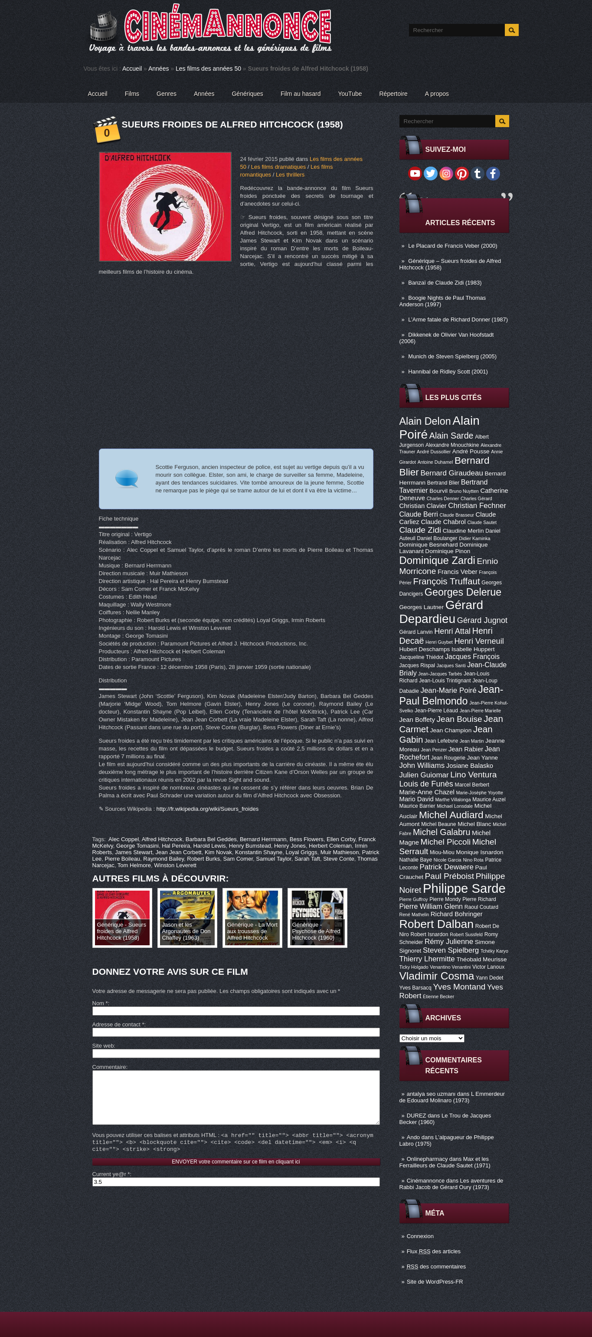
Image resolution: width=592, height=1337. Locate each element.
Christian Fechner (477, 505)
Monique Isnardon (479, 852)
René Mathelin (414, 914)
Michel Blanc (474, 824)
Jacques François (472, 656)
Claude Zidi (420, 529)
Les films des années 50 (208, 68)
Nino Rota (473, 859)
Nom (100, 1003)
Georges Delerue (463, 592)
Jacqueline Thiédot (421, 657)
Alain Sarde (451, 435)
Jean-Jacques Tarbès (440, 673)
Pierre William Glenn (431, 906)
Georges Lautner (421, 607)
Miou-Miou (442, 852)
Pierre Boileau (122, 858)
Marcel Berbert (472, 785)
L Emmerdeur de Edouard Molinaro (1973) (452, 1097)
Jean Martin (472, 741)
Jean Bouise (459, 719)
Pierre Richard (479, 899)
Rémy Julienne (449, 941)
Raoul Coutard (481, 907)
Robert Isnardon (429, 934)
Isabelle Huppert (472, 649)
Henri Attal (452, 631)
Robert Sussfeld (466, 934)
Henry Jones (290, 845)
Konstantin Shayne (258, 852)
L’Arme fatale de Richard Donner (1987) (458, 319)
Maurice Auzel (488, 799)
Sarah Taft (307, 858)
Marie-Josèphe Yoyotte (479, 792)
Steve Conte (338, 858)
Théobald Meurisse (481, 959)
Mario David (416, 799)
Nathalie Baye (415, 860)
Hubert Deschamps (424, 649)
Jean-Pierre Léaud (436, 711)
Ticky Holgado (413, 967)
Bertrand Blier (443, 483)
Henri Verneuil (479, 641)
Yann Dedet (489, 978)
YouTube (350, 93)
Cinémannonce (426, 1180)
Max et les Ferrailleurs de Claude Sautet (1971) (445, 1162)
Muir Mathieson (340, 852)
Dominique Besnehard (428, 544)
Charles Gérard (476, 498)
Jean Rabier (465, 749)
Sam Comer (238, 858)
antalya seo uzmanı (431, 1094)
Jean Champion (451, 730)
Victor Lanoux (488, 967)
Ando (413, 1137)
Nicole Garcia (447, 859)
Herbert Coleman (330, 845)
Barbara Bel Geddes (211, 839)
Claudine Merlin (463, 531)
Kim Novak (218, 852)
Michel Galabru (441, 832)
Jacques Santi (451, 665)
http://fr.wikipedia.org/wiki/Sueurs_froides (208, 809)
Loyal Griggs (301, 852)
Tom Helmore (134, 865)
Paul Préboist (449, 876)
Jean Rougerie (448, 758)
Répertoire (393, 93)
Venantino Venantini (450, 967)
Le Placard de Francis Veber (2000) (452, 245)
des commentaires (436, 1266)
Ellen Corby (341, 839)
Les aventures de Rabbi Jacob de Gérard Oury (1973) (451, 1183)
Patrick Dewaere (446, 867)
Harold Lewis (209, 845)
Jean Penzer (434, 749)
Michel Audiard (451, 814)
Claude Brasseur (457, 515)
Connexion (420, 1236)
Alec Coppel (123, 839)
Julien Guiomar (424, 775)
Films (132, 93)
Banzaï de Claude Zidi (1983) (444, 282)
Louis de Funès (426, 784)
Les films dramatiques (278, 167)
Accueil (132, 68)
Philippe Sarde (464, 888)
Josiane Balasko (469, 765)
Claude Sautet (482, 522)
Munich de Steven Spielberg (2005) (452, 356)
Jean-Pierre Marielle (480, 710)
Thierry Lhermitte (427, 959)
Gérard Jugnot (482, 620)
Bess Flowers (307, 839)
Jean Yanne (482, 757)
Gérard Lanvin (416, 632)
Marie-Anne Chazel (427, 792)
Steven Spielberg (451, 950)
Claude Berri (418, 514)
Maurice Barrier (417, 806)
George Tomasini (137, 845)
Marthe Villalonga (453, 799)
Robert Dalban (436, 924)
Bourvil (438, 491)
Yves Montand (459, 986)
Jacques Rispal (417, 665)
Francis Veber (458, 571)
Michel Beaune (438, 824)
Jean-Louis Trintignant (445, 681)
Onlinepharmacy (427, 1159)
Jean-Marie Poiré (448, 690)
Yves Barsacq (415, 988)
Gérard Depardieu (441, 612)
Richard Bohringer (457, 914)
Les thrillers (290, 174)
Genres (167, 93)
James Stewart (133, 852)
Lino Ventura (473, 774)
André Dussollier (434, 451)
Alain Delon (425, 421)
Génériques (247, 93)
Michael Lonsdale (455, 806)
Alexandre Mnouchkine (452, 445)
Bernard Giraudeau (452, 473)
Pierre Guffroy (413, 899)
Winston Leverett (175, 865)
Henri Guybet (439, 642)
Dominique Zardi (437, 560)
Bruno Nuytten (464, 491)
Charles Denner (443, 498)
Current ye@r (111, 1187)
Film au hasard (301, 93)
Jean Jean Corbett (178, 852)
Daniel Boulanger (437, 538)
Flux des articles (434, 1251)
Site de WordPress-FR (435, 1281)
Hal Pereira (176, 845)
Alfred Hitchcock (162, 839)
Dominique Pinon (447, 551)
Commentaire (109, 1067)
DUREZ (416, 1115)
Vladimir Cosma (436, 976)
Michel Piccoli (446, 841)
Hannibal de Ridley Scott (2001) (448, 371)
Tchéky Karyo (494, 951)
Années (158, 68)
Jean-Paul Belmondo (451, 695)
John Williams (422, 765)
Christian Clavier (423, 505)
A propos (437, 93)
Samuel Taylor (273, 858)
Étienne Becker (438, 996)
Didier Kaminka (474, 538)
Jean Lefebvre (441, 741)
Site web (103, 1045)
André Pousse (471, 451)
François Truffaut (446, 581)
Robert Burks (203, 858)
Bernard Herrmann (263, 839)
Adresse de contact (118, 1024)
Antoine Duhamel (435, 462)
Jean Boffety (417, 719)
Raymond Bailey (163, 858)
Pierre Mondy (445, 899)
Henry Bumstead (250, 845)
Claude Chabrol (443, 521)
